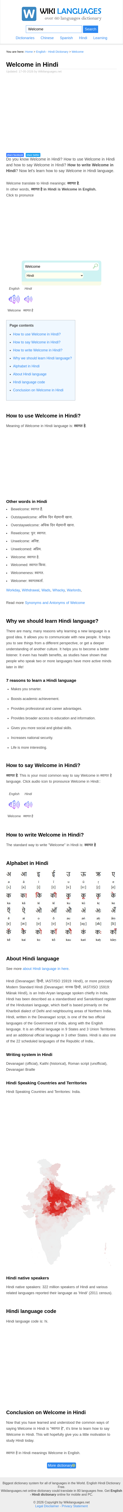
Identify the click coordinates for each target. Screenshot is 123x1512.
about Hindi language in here (45, 969)
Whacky (58, 590)
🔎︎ (94, 265)
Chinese (47, 38)
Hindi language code (29, 382)
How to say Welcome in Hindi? (37, 342)
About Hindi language (30, 374)
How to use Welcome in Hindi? (37, 334)
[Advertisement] (61, 112)
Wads (45, 590)
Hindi (83, 38)
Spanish (66, 38)
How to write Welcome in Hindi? (37, 350)
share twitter (32, 155)
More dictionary (61, 1465)
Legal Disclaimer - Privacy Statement (61, 1506)
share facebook (15, 155)
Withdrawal (30, 590)
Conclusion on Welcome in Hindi (38, 390)
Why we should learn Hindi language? (42, 358)
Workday (13, 590)
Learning (100, 38)
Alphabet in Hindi (26, 366)
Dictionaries (25, 38)
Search (90, 29)
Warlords (74, 590)
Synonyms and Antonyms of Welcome (55, 603)
